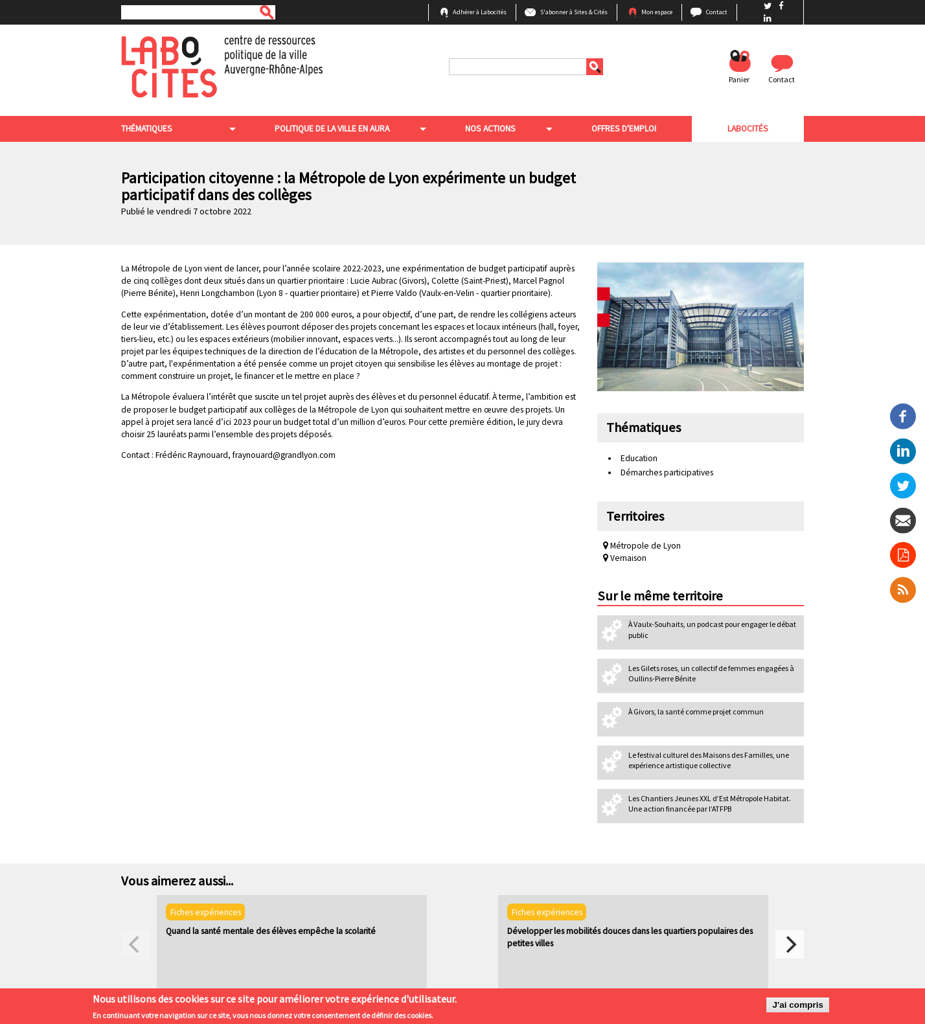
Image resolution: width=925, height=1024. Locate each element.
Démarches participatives (667, 472)
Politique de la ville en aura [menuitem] (332, 128)
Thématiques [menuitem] (146, 128)
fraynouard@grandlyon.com (284, 455)
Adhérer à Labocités (480, 12)
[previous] (135, 944)
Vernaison (624, 557)
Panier (739, 79)
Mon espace (656, 12)
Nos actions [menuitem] (490, 128)
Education (639, 458)
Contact (716, 12)
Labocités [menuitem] (747, 128)
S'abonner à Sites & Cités (574, 12)
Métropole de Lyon (642, 545)
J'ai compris (797, 1007)
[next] (789, 944)
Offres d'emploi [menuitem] (623, 128)
